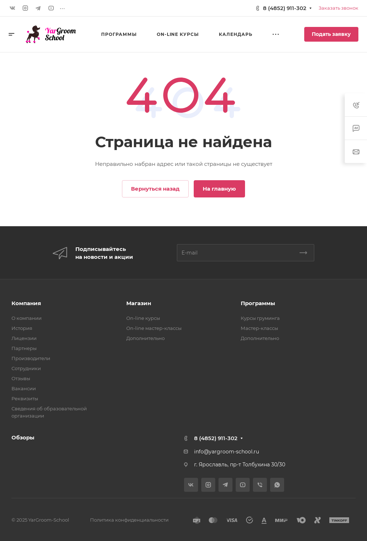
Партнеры (24, 348)
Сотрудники (26, 368)
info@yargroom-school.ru (226, 451)
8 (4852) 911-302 (284, 8)
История (21, 328)
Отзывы (20, 378)
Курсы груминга (260, 318)
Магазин (138, 303)
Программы (258, 303)
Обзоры (22, 437)
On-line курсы (143, 318)
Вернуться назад (155, 188)
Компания (26, 303)
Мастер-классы (259, 328)
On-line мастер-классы (154, 328)
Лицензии (24, 338)
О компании (26, 318)
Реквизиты (24, 398)
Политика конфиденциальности (129, 520)
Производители (30, 358)
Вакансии (23, 388)
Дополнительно (145, 338)
